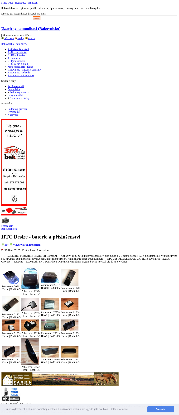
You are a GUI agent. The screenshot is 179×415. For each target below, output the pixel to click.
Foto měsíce (14, 89)
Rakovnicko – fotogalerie (14, 44)
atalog (19, 38)
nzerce (30, 38)
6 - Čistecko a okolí (18, 63)
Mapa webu (7, 2)
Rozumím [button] (161, 409)
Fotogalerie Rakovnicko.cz (9, 227)
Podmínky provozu (17, 109)
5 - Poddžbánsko (16, 61)
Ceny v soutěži (15, 95)
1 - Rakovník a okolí (18, 49)
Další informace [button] (119, 409)
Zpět (5, 244)
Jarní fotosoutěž (16, 86)
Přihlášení (33, 2)
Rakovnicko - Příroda (19, 72)
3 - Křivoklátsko (16, 55)
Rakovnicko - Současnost (21, 75)
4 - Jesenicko (14, 58)
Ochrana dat (14, 111)
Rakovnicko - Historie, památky (24, 69)
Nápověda (13, 114)
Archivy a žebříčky (19, 98)
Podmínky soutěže (19, 92)
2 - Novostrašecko (17, 52)
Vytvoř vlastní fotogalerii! (25, 244)
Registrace (20, 2)
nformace (7, 38)
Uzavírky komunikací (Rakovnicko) (30, 28)
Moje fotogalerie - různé (20, 66)
